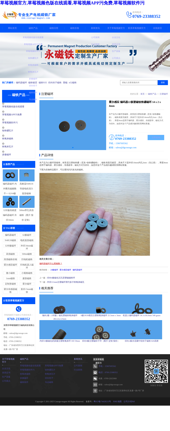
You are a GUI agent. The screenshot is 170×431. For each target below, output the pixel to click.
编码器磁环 (21, 82)
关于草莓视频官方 (116, 28)
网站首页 (12, 28)
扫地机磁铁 (26, 260)
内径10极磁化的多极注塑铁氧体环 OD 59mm (60, 366)
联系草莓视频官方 (137, 28)
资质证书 (6, 392)
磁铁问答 (53, 28)
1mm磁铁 (10, 279)
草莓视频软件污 (16, 123)
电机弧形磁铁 (27, 241)
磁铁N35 (44, 82)
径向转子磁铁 (56, 82)
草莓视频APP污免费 (18, 115)
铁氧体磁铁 (14, 139)
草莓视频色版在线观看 (19, 107)
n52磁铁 (75, 82)
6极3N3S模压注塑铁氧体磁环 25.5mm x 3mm (103, 326)
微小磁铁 (10, 274)
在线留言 (157, 28)
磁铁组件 (24, 401)
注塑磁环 (164, 94)
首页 (142, 94)
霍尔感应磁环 (10, 266)
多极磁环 (13, 155)
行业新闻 (78, 389)
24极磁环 (54, 270)
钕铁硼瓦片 (14, 131)
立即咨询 (156, 138)
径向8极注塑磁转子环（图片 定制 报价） (103, 366)
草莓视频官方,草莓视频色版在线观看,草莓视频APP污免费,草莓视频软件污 (72, 2)
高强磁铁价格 (10, 260)
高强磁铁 (10, 255)
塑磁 (67, 82)
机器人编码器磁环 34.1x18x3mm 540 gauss (147, 326)
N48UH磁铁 (10, 241)
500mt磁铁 (27, 255)
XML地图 (117, 421)
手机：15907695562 (107, 386)
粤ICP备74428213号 (103, 421)
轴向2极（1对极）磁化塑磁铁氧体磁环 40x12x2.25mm (59, 328)
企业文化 (6, 387)
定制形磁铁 (10, 285)
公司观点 (6, 400)
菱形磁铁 (27, 279)
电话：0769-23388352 (108, 392)
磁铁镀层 (33, 82)
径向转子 (49, 397)
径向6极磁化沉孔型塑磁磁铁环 (60, 278)
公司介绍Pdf (128, 421)
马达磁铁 (49, 401)
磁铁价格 (74, 28)
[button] (72, 147)
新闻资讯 (95, 28)
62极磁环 (27, 236)
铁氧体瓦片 (14, 147)
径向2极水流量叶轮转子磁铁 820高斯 (147, 366)
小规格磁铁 (26, 274)
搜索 (163, 83)
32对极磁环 (10, 246)
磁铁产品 (33, 28)
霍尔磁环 (27, 285)
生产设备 (6, 396)
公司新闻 (78, 385)
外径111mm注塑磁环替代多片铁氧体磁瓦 (64, 282)
